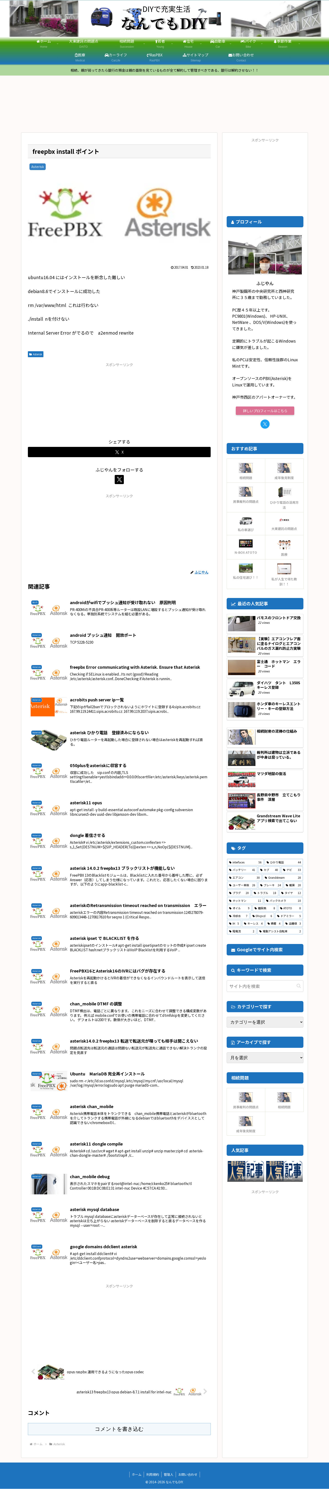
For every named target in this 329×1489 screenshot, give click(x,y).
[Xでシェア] (119, 452)
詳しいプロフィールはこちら (265, 411)
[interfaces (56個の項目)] (245, 862)
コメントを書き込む (119, 1429)
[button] (299, 986)
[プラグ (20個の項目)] (239, 893)
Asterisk (35, 355)
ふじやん (265, 283)
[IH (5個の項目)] (234, 923)
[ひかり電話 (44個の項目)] (284, 862)
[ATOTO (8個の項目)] (290, 908)
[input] (265, 986)
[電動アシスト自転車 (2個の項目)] (280, 931)
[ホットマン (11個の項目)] (245, 900)
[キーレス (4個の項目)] (253, 923)
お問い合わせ (187, 1475)
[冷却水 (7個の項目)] (238, 916)
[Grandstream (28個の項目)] (283, 878)
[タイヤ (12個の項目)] (291, 893)
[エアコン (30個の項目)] (244, 878)
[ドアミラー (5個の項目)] (289, 916)
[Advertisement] (119, 400)
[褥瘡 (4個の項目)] (273, 923)
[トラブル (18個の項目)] (265, 893)
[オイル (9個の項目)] (239, 908)
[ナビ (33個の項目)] (292, 870)
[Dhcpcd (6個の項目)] (262, 916)
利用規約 (152, 1475)
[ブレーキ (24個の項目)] (270, 885)
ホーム (136, 1475)
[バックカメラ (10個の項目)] (283, 900)
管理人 (168, 1475)
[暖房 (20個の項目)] (293, 885)
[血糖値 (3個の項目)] (293, 923)
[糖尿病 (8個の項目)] (264, 908)
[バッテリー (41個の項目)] (242, 870)
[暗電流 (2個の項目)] (241, 931)
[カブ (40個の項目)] (269, 870)
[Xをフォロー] (119, 480)
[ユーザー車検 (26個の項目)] (242, 885)
